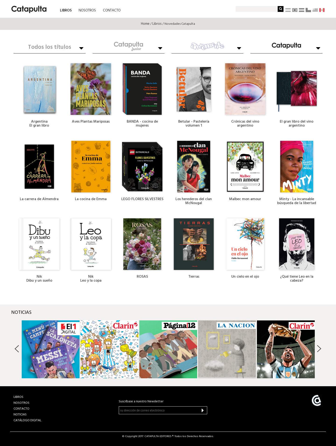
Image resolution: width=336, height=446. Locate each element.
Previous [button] (17, 348)
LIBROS (66, 10)
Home (145, 24)
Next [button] (319, 348)
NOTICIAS (20, 414)
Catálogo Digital (27, 420)
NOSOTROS (87, 10)
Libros (157, 24)
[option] (51, 349)
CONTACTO (112, 10)
